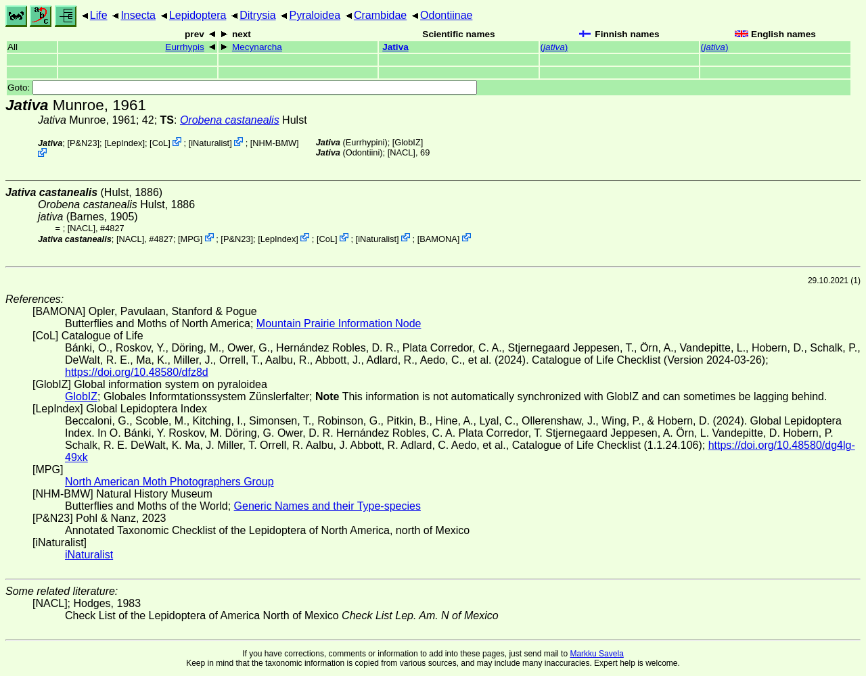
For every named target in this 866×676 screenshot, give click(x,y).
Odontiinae (446, 15)
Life (99, 15)
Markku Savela (596, 653)
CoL (160, 143)
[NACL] (401, 152)
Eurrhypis (184, 47)
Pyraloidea (314, 15)
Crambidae (380, 15)
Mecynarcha (257, 47)
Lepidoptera (198, 15)
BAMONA (438, 238)
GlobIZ (407, 142)
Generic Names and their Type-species (327, 506)
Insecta (138, 15)
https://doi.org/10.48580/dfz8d (136, 372)
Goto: (242, 87)
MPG (190, 238)
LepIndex (125, 143)
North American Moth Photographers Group (169, 481)
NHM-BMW (274, 143)
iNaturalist (210, 143)
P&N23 (83, 143)
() (554, 47)
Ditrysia (257, 15)
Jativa (395, 47)
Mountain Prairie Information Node (338, 323)
